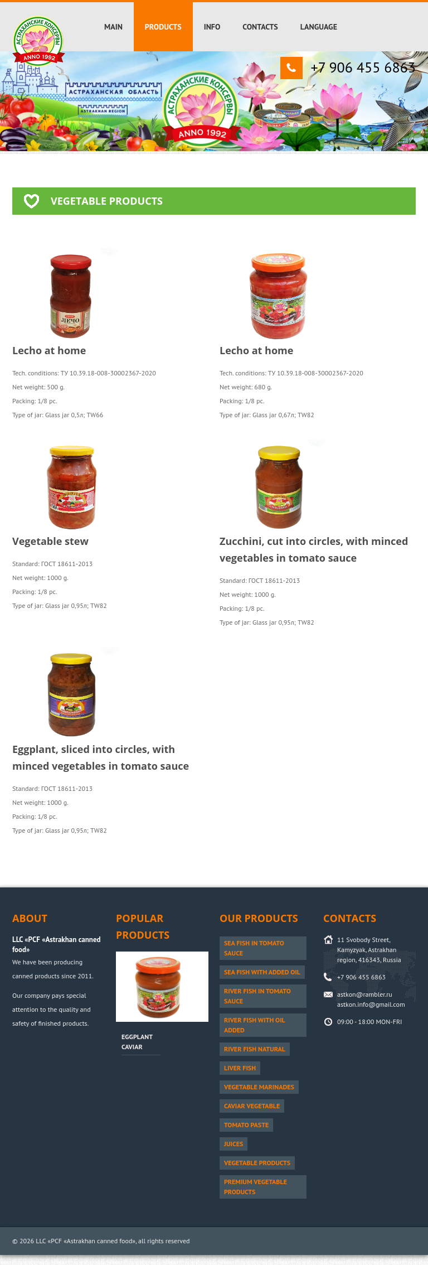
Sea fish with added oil (262, 972)
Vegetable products (257, 1162)
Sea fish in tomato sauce (254, 948)
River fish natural (254, 1049)
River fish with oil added (254, 1025)
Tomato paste (246, 1125)
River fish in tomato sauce (257, 996)
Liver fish (240, 1068)
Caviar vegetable (252, 1106)
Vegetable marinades (259, 1087)
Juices (233, 1144)
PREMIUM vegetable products (255, 1186)
